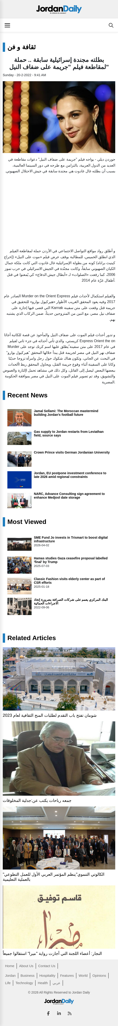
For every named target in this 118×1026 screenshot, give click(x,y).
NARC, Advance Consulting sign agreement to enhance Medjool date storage (69, 495)
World (83, 975)
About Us (26, 966)
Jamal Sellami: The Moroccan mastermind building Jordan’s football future (66, 412)
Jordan (10, 975)
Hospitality (47, 975)
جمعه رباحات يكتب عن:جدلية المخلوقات (37, 800)
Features (67, 975)
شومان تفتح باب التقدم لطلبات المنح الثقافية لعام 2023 (50, 715)
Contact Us (46, 966)
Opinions (99, 975)
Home (9, 966)
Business (28, 975)
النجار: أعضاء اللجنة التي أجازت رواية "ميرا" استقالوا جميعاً (52, 953)
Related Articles (31, 638)
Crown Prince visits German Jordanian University (72, 452)
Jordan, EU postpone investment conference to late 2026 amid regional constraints (70, 475)
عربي (56, 983)
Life (8, 983)
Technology (24, 983)
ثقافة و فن (21, 47)
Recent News (27, 395)
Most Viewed (26, 522)
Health (43, 983)
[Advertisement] (59, 210)
